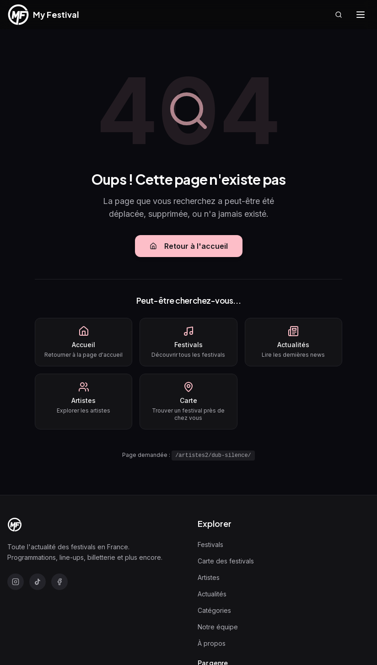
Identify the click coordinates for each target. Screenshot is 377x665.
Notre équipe (218, 627)
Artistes (209, 577)
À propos (212, 643)
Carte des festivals (226, 561)
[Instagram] (15, 582)
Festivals (210, 544)
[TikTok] (37, 582)
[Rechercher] (338, 14)
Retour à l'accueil (189, 246)
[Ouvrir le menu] (360, 14)
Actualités (212, 594)
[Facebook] (59, 582)
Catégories (214, 610)
